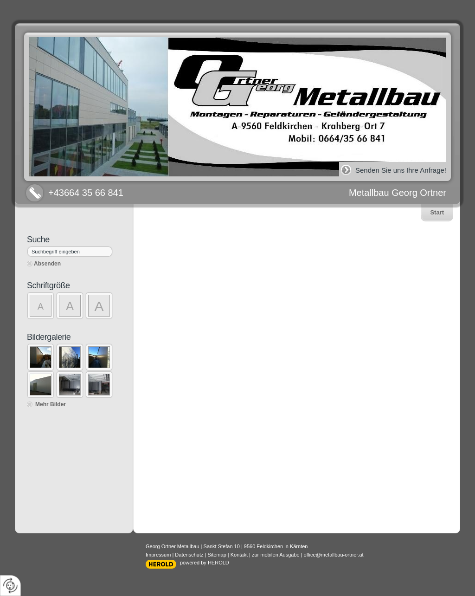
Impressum (158, 554)
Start (437, 212)
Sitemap (216, 554)
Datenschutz (189, 554)
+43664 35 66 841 (85, 193)
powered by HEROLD (204, 562)
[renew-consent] (10, 585)
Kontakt (239, 554)
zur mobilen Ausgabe (276, 554)
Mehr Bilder (50, 404)
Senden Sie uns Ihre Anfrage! (400, 170)
